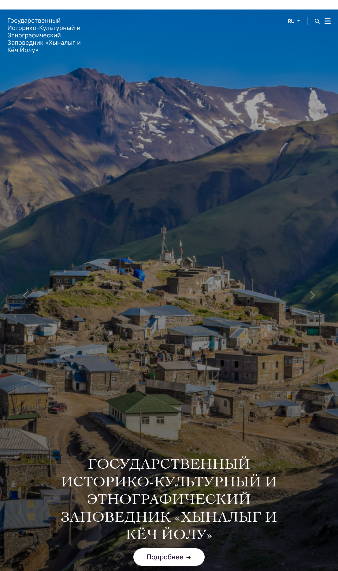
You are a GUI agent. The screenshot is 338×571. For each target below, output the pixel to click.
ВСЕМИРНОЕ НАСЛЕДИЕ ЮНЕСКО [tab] (111, 466)
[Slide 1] (169, 408)
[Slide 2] (174, 408)
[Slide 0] (164, 408)
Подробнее (169, 392)
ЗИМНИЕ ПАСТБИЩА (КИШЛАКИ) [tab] (228, 466)
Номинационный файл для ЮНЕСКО (117, 557)
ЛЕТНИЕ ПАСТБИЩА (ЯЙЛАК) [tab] (120, 480)
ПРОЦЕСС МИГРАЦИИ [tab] (228, 480)
